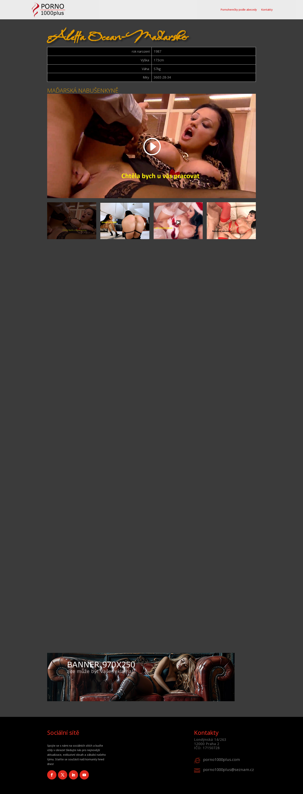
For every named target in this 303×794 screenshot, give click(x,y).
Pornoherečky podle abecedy (238, 9)
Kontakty (267, 9)
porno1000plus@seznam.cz (228, 769)
